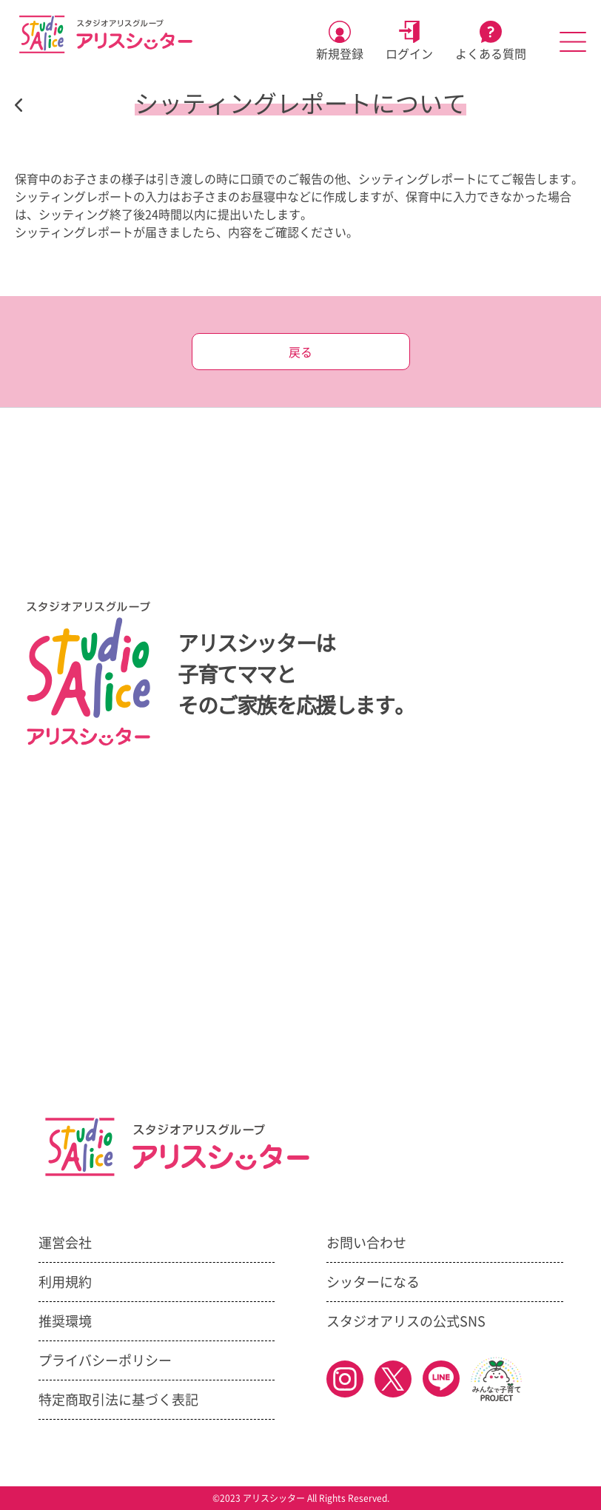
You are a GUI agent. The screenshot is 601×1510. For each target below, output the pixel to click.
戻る (300, 352)
